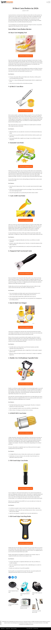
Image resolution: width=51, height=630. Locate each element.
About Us (3, 628)
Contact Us (8, 628)
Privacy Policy (14, 628)
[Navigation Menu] (49, 2)
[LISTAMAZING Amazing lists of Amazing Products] (7, 2)
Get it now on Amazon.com (25, 55)
